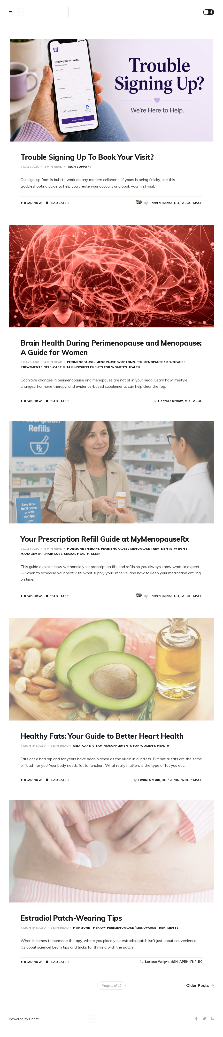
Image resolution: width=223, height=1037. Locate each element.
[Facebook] (197, 1019)
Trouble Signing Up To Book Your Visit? (87, 157)
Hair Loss (53, 553)
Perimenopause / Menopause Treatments (136, 548)
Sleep (95, 553)
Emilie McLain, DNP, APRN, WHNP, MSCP (170, 780)
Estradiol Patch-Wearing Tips (71, 918)
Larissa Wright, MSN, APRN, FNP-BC (173, 962)
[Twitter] (205, 1019)
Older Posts (200, 985)
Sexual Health (76, 553)
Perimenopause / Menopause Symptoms (101, 362)
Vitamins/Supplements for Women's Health (101, 367)
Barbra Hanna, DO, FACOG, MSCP (175, 203)
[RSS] (212, 1019)
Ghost (33, 1019)
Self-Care (53, 367)
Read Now (33, 202)
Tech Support (79, 166)
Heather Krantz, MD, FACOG (180, 401)
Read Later (59, 202)
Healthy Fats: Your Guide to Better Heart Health (102, 736)
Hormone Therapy (83, 548)
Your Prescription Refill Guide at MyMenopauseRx (105, 539)
